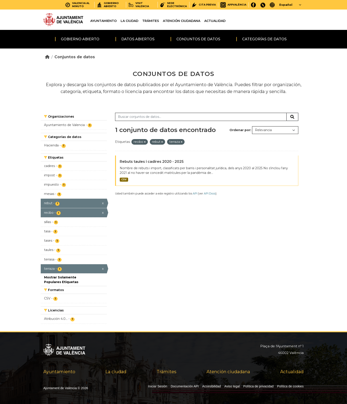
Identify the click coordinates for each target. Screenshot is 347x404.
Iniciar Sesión (157, 386)
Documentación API (185, 386)
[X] (263, 4)
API (195, 193)
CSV (124, 179)
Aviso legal (232, 386)
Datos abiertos (137, 39)
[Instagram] (272, 4)
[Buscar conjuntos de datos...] (201, 117)
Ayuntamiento (103, 21)
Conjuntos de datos (198, 39)
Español (285, 4)
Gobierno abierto (80, 39)
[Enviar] (292, 117)
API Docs (210, 193)
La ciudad (129, 21)
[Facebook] (253, 4)
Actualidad (215, 21)
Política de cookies (290, 386)
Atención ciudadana (181, 21)
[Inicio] (47, 56)
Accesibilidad (211, 386)
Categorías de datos (264, 39)
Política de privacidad (258, 386)
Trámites (150, 21)
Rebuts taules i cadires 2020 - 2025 (152, 161)
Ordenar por (239, 130)
